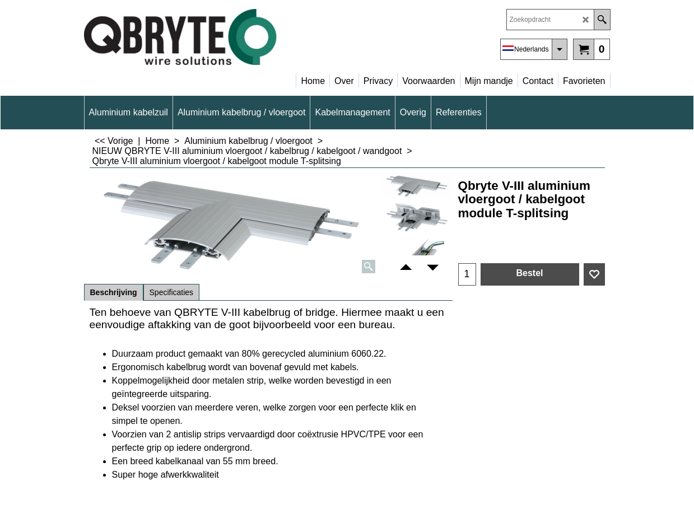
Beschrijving (113, 292)
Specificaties (172, 292)
